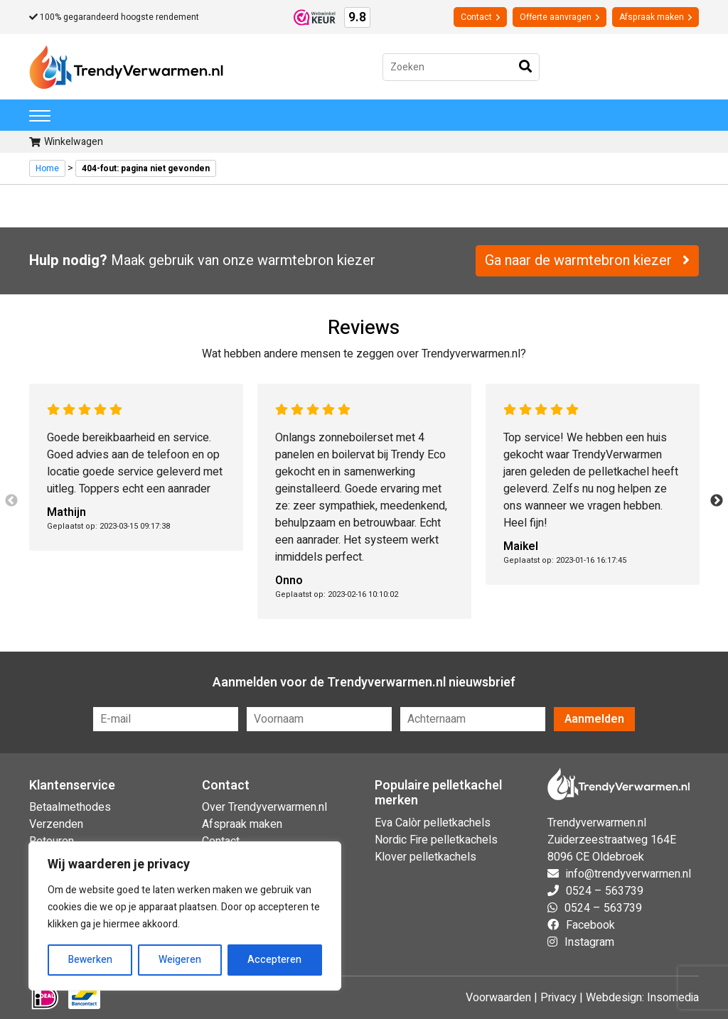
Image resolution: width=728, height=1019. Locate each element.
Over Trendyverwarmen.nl (264, 807)
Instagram (589, 942)
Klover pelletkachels (425, 857)
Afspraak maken (655, 17)
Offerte (559, 17)
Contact (480, 17)
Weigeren (180, 959)
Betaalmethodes (70, 807)
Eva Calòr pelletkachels (433, 822)
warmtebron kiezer (316, 260)
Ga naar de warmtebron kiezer (587, 260)
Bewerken (90, 959)
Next (717, 501)
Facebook (590, 925)
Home (47, 168)
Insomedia (673, 997)
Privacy (558, 997)
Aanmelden (594, 719)
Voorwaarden (498, 997)
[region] (184, 916)
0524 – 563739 (604, 891)
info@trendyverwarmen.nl (628, 874)
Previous (11, 501)
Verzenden (56, 824)
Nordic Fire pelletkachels (436, 839)
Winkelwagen (66, 141)
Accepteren (274, 959)
